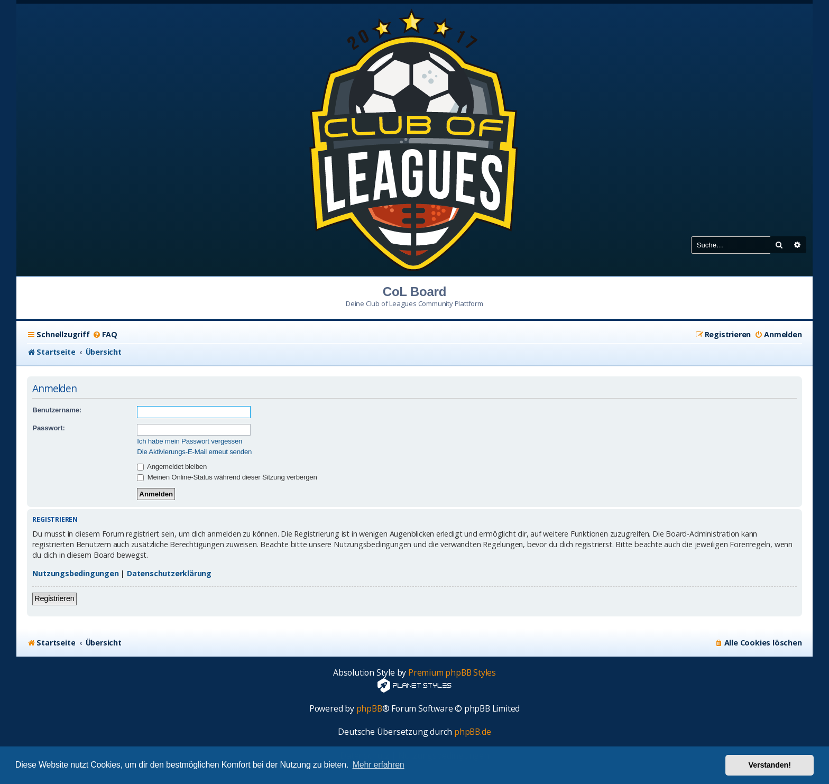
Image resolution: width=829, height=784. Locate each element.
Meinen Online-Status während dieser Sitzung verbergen (227, 477)
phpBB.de (472, 731)
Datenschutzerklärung (169, 573)
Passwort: (48, 428)
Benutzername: (56, 410)
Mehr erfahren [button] (378, 764)
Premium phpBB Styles (452, 672)
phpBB (369, 708)
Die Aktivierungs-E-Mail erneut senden (194, 452)
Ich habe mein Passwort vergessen (189, 441)
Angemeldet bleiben (172, 467)
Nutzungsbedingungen (75, 573)
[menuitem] (105, 334)
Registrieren (54, 598)
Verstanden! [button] (770, 765)
